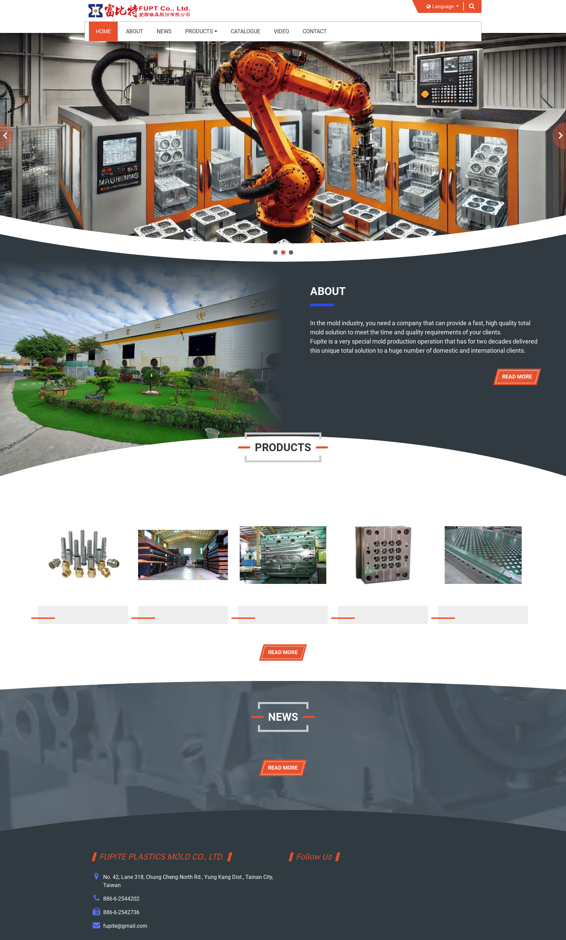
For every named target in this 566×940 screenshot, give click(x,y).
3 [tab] (291, 252)
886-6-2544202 (121, 899)
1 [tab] (275, 252)
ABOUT (134, 31)
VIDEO (281, 31)
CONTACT (315, 31)
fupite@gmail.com (125, 926)
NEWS (164, 31)
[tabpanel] (283, 138)
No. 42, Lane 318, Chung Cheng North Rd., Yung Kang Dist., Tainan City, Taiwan (188, 881)
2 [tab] (283, 252)
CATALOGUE (245, 31)
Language (441, 6)
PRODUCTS (201, 31)
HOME (103, 31)
